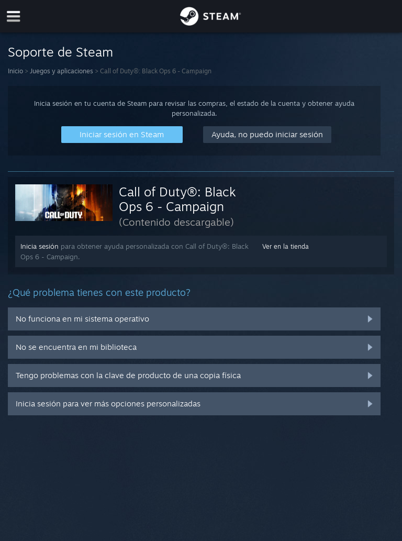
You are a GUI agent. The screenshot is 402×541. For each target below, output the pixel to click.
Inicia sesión (39, 246)
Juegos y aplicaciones (61, 71)
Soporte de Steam (60, 52)
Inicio (15, 71)
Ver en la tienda (285, 246)
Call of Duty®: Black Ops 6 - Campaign (177, 199)
